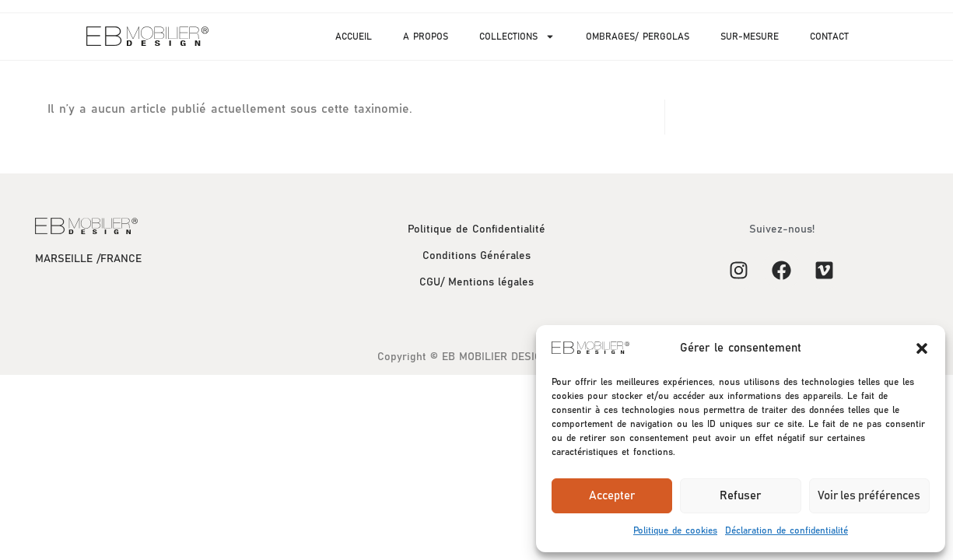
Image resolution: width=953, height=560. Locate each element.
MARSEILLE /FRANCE (88, 259)
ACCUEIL (353, 36)
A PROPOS (425, 36)
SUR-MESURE (749, 36)
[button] (922, 348)
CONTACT (829, 36)
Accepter (612, 496)
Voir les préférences (869, 496)
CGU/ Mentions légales (476, 282)
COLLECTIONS (517, 36)
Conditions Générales (476, 255)
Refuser (740, 496)
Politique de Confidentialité (476, 229)
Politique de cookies (675, 530)
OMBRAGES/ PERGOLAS (637, 36)
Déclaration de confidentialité (786, 530)
